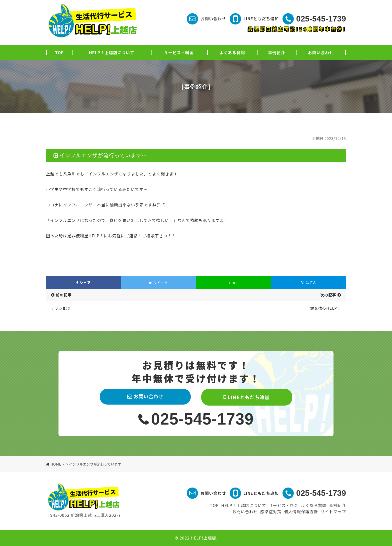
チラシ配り (61, 308)
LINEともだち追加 (261, 18)
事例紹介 (276, 52)
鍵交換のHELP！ (325, 308)
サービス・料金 (179, 52)
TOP (59, 52)
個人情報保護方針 (301, 512)
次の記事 (328, 294)
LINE (233, 282)
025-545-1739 (321, 18)
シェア (83, 282)
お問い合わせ (213, 18)
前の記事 (64, 294)
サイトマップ (333, 512)
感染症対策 (271, 512)
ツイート (158, 282)
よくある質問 (232, 52)
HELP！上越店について (111, 52)
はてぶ (308, 282)
